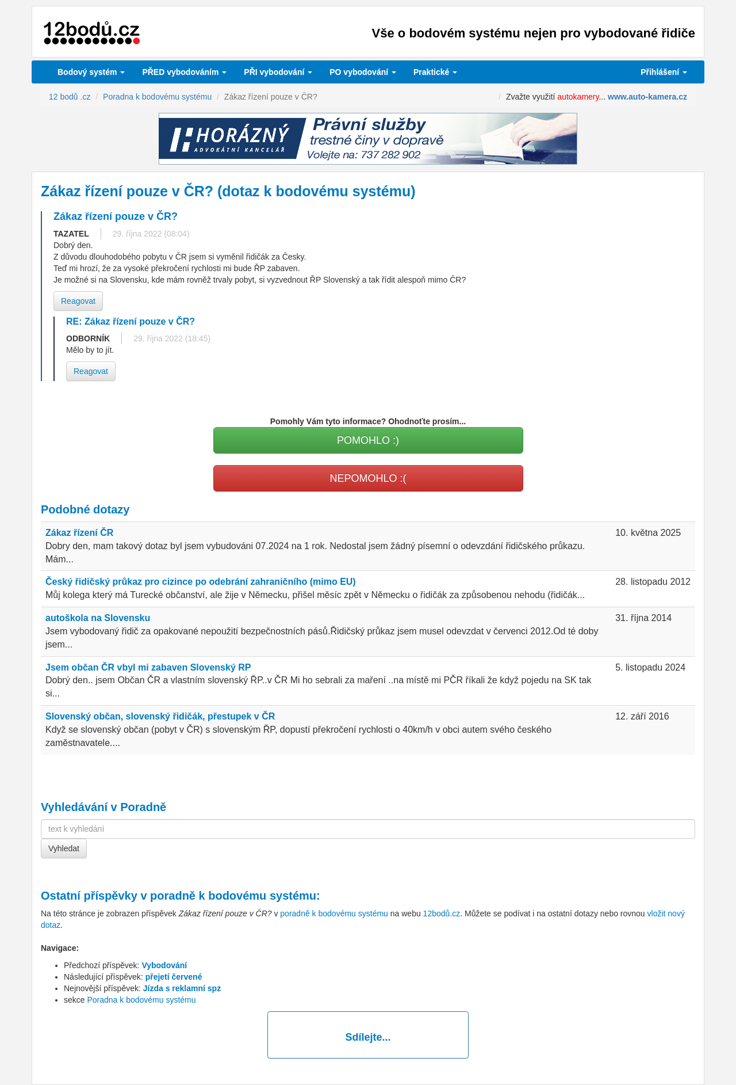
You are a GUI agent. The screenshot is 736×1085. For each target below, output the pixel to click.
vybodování (278, 72)
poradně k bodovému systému (233, 895)
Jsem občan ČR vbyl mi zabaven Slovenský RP (148, 667)
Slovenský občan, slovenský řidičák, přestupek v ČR (160, 716)
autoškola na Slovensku (97, 618)
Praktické (435, 72)
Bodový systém (91, 72)
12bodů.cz (442, 913)
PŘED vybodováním (184, 72)
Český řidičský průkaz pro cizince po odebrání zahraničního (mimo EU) (200, 582)
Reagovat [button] (78, 301)
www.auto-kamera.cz (647, 96)
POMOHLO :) (368, 440)
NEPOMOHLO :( (367, 478)
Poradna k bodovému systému (141, 999)
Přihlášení (664, 72)
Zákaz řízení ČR (79, 533)
